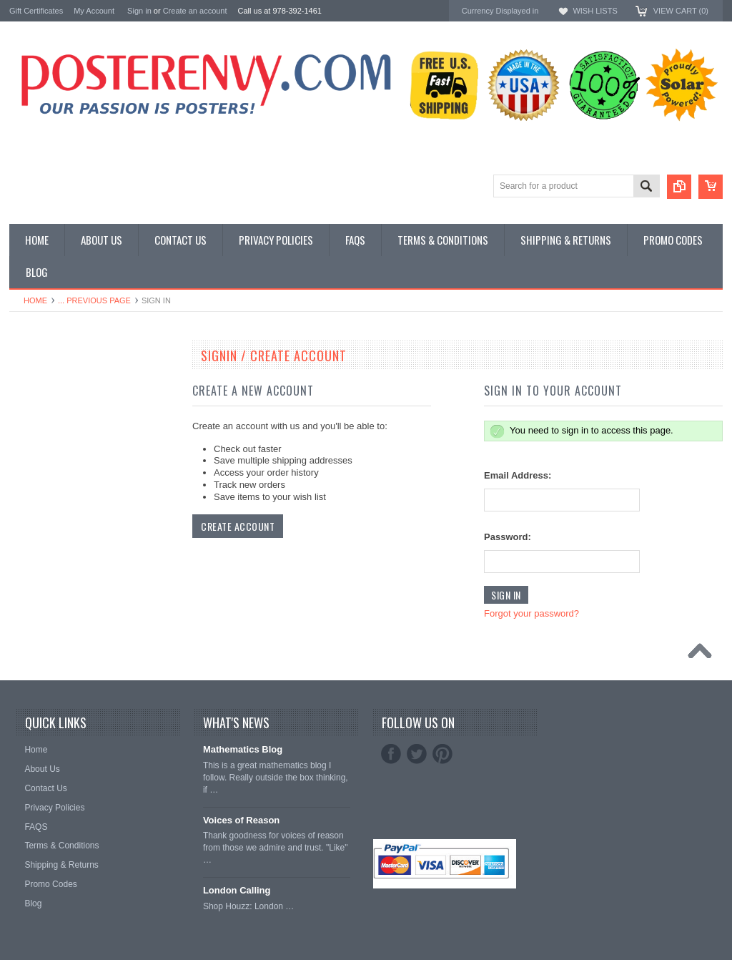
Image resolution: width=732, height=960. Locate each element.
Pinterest (442, 754)
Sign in (139, 10)
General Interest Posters (59, 400)
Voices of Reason (241, 820)
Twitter (417, 754)
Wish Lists (595, 10)
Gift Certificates (36, 10)
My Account (94, 10)
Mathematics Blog (242, 749)
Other (21, 412)
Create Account (237, 526)
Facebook (391, 754)
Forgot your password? (531, 613)
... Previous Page (94, 300)
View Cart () (680, 10)
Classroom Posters (48, 376)
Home (35, 300)
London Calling (237, 890)
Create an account (195, 10)
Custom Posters (42, 388)
